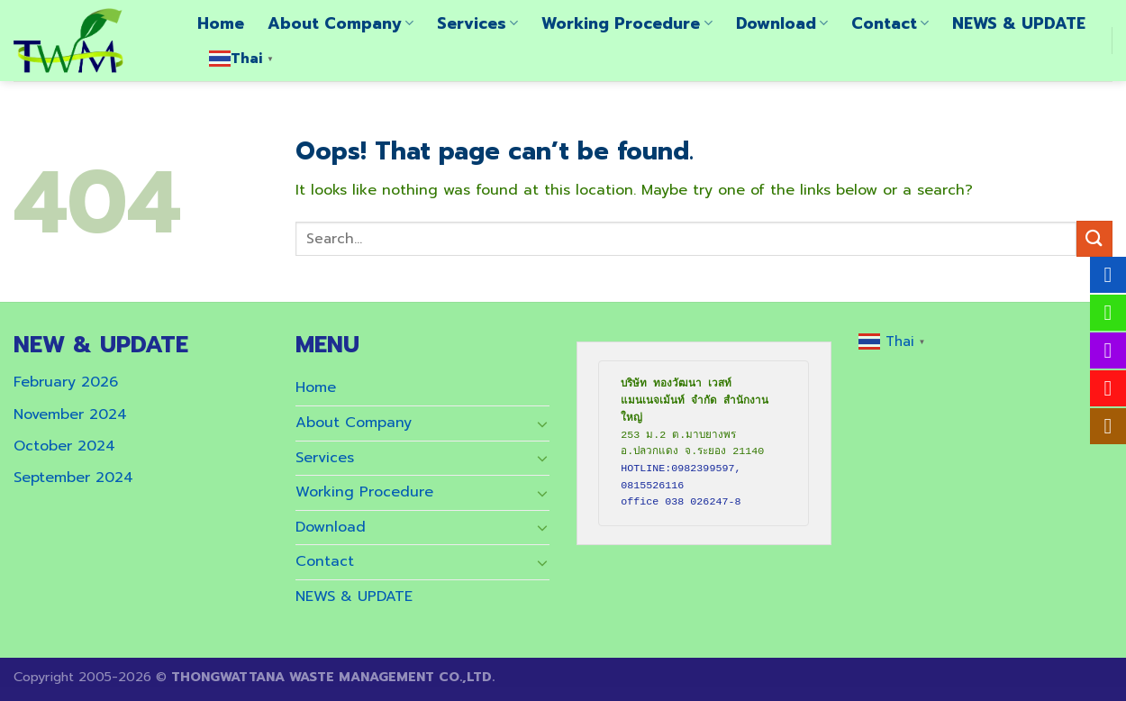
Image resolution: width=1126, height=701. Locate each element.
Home (220, 23)
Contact (890, 23)
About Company (340, 23)
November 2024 (70, 414)
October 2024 (64, 446)
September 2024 (73, 477)
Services (477, 23)
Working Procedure (626, 23)
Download (782, 23)
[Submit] (1094, 238)
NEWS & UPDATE (1018, 23)
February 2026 (66, 382)
